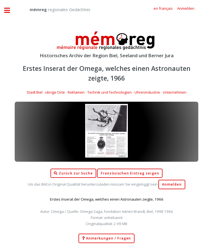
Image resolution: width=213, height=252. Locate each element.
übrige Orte (55, 92)
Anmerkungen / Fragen (106, 238)
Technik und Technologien (109, 92)
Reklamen (76, 92)
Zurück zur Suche (73, 173)
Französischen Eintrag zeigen (130, 173)
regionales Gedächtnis (54, 9)
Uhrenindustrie (147, 92)
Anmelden (172, 184)
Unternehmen (174, 92)
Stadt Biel (34, 92)
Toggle (10, 10)
